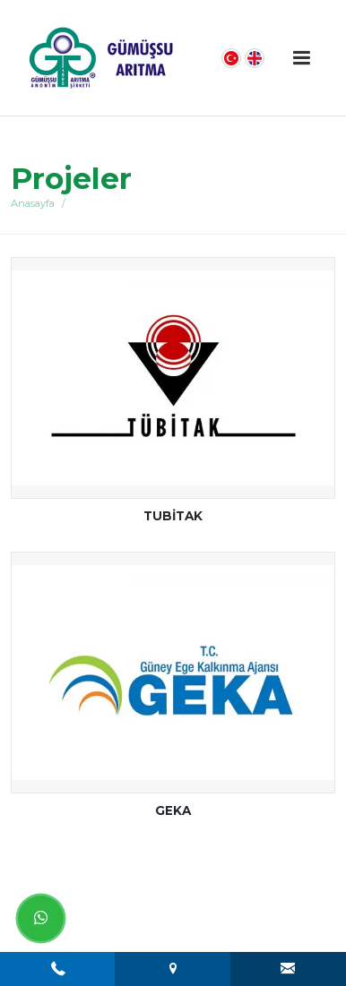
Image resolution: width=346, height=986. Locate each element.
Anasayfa (33, 203)
